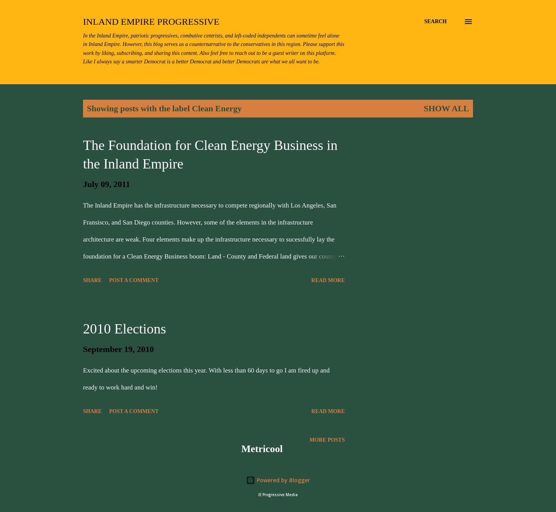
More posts (327, 440)
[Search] (435, 21)
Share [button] (92, 280)
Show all (446, 108)
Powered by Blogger (278, 480)
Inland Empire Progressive (151, 22)
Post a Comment (134, 280)
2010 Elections (124, 329)
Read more (328, 280)
